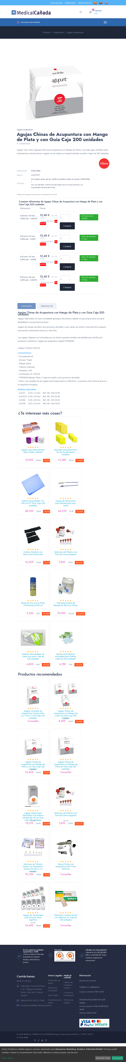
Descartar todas (103, 1058)
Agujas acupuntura (25, 129)
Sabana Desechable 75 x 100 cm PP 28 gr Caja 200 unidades (34, 507)
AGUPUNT (35, 175)
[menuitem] (95, 3)
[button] (81, 12)
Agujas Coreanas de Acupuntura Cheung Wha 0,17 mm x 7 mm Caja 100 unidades (34, 725)
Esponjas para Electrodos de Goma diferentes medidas (69, 452)
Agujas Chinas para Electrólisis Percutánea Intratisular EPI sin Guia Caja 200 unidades (34, 831)
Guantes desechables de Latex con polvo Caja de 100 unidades (34, 665)
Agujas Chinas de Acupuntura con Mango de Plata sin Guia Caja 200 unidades (68, 777)
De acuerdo (117, 1058)
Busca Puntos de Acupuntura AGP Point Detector (68, 882)
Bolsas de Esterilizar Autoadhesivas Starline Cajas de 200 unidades (68, 665)
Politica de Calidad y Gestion (68, 1004)
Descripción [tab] (26, 306)
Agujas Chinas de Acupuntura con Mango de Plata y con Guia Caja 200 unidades (34, 777)
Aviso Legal (53, 1014)
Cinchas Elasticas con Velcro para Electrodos (34, 558)
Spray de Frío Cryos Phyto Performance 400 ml (34, 611)
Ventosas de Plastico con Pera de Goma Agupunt (68, 558)
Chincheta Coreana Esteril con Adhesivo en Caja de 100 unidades (68, 936)
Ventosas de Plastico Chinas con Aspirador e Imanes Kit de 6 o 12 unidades (34, 883)
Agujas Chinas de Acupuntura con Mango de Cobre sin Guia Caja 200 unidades (68, 724)
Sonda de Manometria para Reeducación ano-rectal (68, 505)
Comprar (67, 226)
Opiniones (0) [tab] (47, 306)
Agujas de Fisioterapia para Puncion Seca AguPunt (34, 935)
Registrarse (70, 3)
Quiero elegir (7, 1058)
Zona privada (56, 3)
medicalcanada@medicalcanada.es (36, 1024)
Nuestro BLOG (84, 3)
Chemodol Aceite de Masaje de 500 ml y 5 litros (68, 611)
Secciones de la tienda (28, 22)
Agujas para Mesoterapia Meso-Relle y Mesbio (34, 452)
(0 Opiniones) (24, 144)
